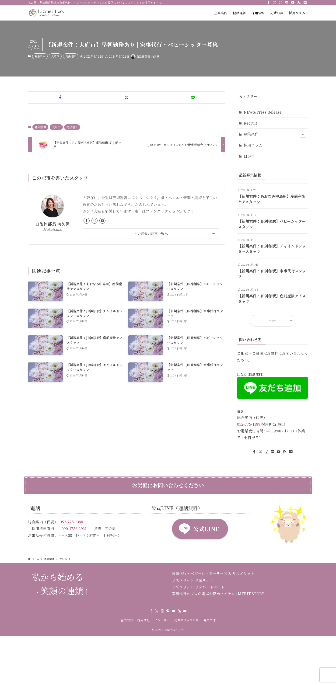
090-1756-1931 (74, 528)
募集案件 (40, 56)
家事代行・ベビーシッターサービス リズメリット (213, 573)
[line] (287, 2)
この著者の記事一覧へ (151, 233)
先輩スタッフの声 (186, 620)
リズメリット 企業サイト (192, 580)
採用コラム (253, 145)
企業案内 (127, 620)
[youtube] (293, 2)
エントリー (162, 620)
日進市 (249, 156)
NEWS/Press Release (263, 112)
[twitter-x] (275, 2)
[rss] (299, 2)
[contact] (305, 2)
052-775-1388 (248, 424)
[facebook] (269, 2)
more (272, 320)
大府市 (55, 56)
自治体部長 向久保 (52, 223)
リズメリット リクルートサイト (198, 587)
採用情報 (143, 620)
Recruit (250, 123)
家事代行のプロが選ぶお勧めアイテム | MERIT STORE (218, 593)
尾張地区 (71, 56)
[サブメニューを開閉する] (303, 134)
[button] (60, 97)
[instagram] (281, 2)
